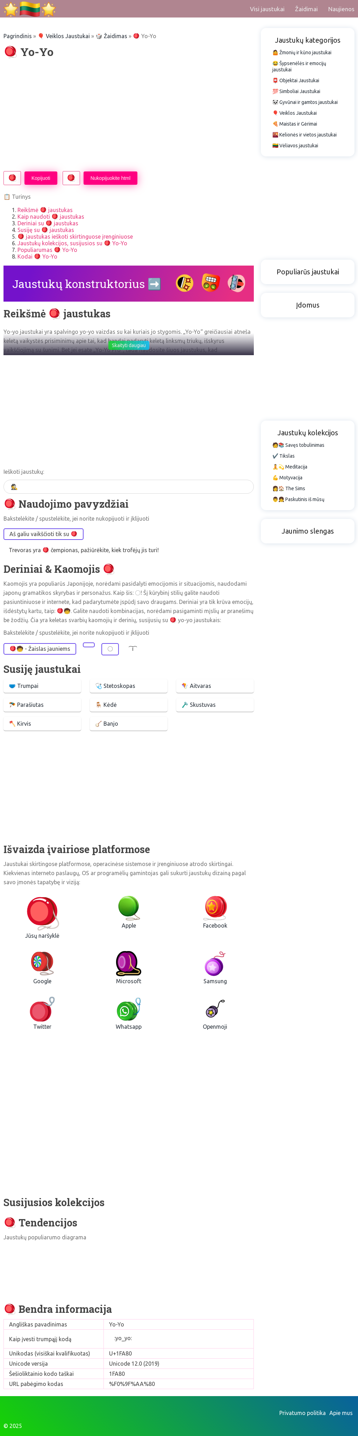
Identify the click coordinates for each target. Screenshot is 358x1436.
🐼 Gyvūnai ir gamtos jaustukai (305, 102)
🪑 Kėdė (106, 705)
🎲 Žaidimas (111, 36)
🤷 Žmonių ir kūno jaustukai (301, 52)
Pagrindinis (17, 36)
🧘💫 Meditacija (289, 467)
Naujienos (341, 9)
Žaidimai (306, 9)
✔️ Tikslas (283, 456)
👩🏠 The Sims (288, 488)
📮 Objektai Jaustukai (295, 80)
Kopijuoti (40, 178)
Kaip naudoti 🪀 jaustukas (50, 216)
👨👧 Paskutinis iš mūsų (298, 499)
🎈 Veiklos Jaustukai (63, 36)
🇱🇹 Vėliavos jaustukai (295, 145)
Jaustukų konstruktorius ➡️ (87, 283)
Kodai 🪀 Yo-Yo (37, 256)
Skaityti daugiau (129, 345)
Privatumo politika (302, 1413)
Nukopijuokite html (110, 178)
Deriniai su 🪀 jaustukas (47, 223)
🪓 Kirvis (20, 723)
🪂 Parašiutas (26, 705)
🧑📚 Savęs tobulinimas (298, 445)
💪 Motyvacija (287, 477)
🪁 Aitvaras (196, 686)
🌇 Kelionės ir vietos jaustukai (304, 135)
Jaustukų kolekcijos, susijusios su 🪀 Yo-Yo (72, 243)
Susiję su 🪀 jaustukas (45, 230)
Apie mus (341, 1413)
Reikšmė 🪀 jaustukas (45, 210)
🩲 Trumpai (23, 686)
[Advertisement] (128, 115)
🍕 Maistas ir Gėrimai (294, 124)
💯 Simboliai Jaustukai (296, 91)
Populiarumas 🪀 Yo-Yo (47, 250)
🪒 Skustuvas (198, 705)
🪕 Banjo (106, 723)
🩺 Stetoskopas (115, 686)
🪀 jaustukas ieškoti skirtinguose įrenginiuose (75, 236)
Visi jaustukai (267, 9)
